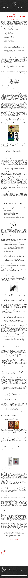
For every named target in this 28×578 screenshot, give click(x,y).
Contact (25, 9)
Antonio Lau (4, 17)
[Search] (26, 575)
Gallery (12, 9)
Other (1, 553)
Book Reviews (2, 554)
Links (22, 9)
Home (3, 9)
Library (9, 9)
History (2, 552)
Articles (15, 9)
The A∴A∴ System (3, 551)
